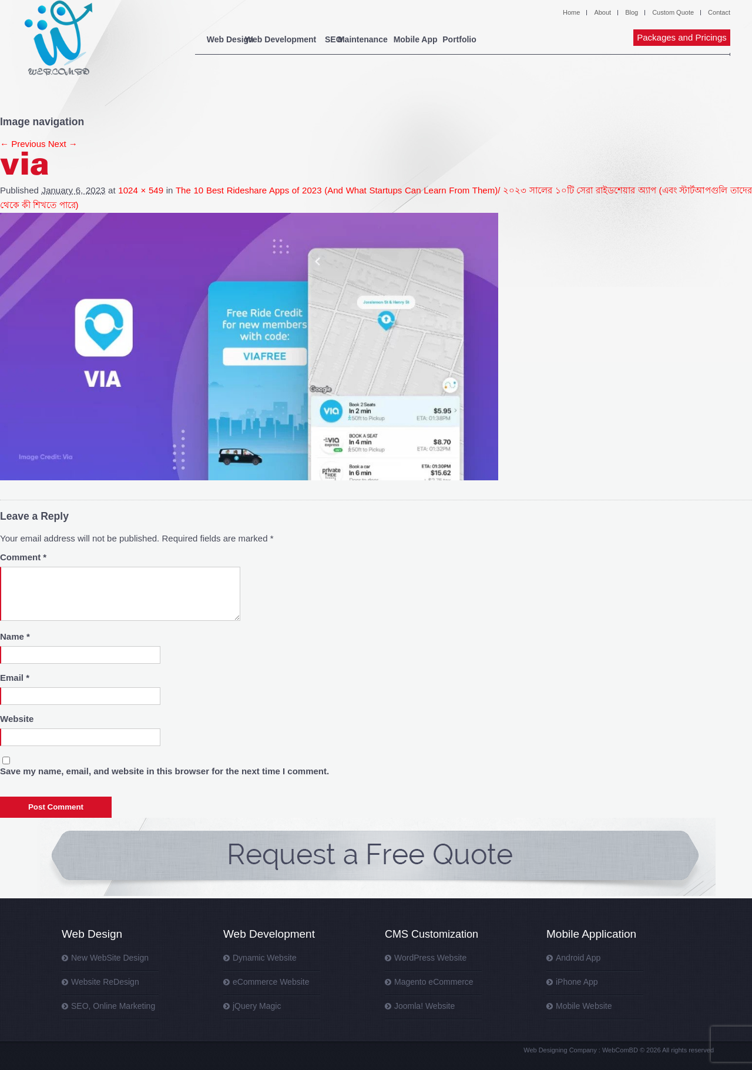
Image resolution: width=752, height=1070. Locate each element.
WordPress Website (430, 957)
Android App (578, 957)
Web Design (230, 39)
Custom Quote (673, 12)
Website (16, 719)
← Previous (23, 144)
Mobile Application (591, 934)
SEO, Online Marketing (113, 1006)
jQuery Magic (257, 1006)
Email (14, 678)
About (602, 12)
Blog (631, 12)
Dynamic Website (265, 957)
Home (571, 12)
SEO (363, 39)
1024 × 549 (140, 190)
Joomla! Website (424, 1006)
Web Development (304, 39)
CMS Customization (431, 934)
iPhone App (577, 982)
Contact (719, 12)
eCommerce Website (271, 982)
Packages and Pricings (682, 37)
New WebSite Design (110, 957)
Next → (63, 144)
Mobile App (484, 39)
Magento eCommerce (434, 982)
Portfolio (555, 39)
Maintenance (417, 39)
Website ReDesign (105, 982)
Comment (23, 557)
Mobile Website (584, 1006)
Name (15, 636)
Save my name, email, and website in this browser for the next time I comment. (164, 771)
